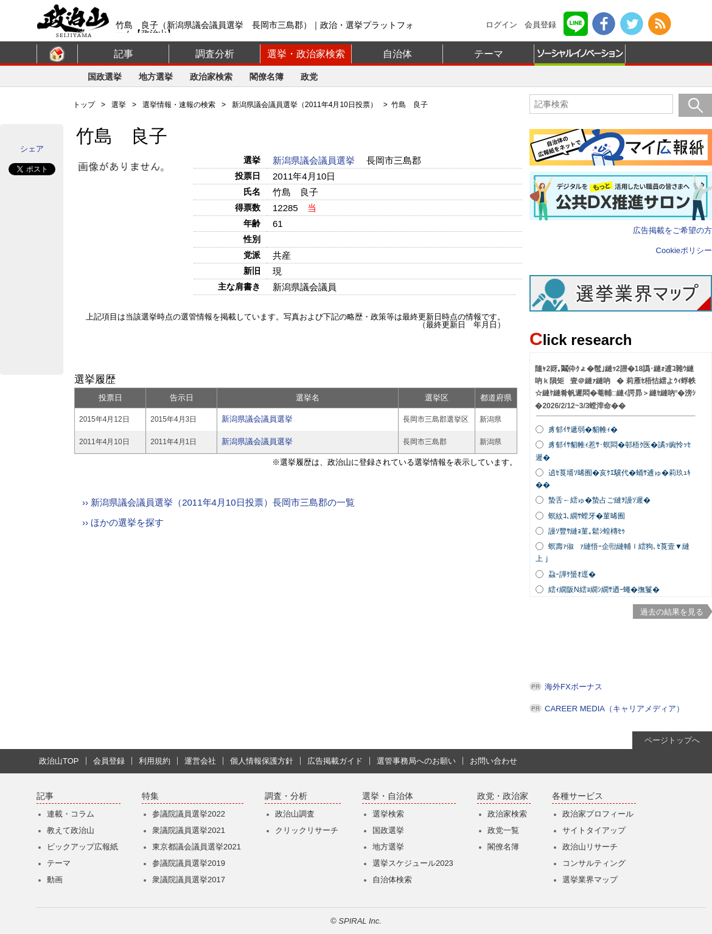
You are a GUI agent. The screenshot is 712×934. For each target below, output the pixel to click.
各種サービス (577, 796)
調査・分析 (286, 796)
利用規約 (154, 760)
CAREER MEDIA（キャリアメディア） (614, 708)
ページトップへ (672, 740)
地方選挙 (156, 77)
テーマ (488, 54)
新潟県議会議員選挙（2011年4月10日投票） (304, 104)
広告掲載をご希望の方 (672, 230)
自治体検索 (392, 879)
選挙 (118, 104)
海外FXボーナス (573, 686)
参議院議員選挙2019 (188, 863)
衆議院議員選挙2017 (188, 879)
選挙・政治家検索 (306, 54)
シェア (32, 148)
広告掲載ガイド (335, 760)
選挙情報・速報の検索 (178, 104)
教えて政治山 (70, 830)
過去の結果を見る (671, 611)
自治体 (397, 54)
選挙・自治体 (387, 796)
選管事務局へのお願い (416, 760)
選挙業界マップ (590, 879)
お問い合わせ (493, 760)
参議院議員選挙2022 (188, 814)
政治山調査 (295, 814)
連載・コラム (70, 814)
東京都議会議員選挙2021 (196, 847)
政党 (309, 77)
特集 (150, 796)
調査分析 (214, 54)
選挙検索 (388, 814)
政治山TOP (59, 760)
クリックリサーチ (306, 830)
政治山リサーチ (590, 847)
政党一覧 (503, 830)
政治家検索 (211, 77)
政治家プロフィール (597, 814)
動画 (55, 879)
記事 (123, 54)
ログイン (501, 24)
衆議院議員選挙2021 (188, 830)
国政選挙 (105, 77)
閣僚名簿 (267, 77)
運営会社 (200, 760)
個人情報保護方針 (261, 760)
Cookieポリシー (684, 250)
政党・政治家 (502, 796)
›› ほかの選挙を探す (123, 522)
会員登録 (540, 24)
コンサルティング (594, 863)
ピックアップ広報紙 (82, 847)
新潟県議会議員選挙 (315, 160)
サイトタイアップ (594, 830)
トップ (84, 104)
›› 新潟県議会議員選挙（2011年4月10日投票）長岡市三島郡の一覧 (218, 502)
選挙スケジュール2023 (412, 863)
